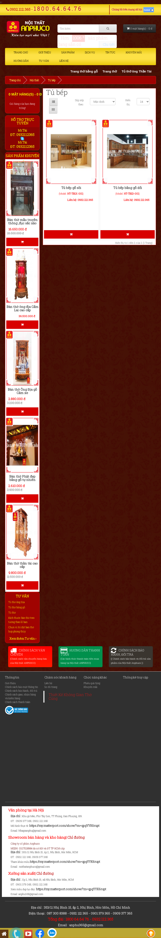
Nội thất (34, 80)
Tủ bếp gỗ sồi (71, 188)
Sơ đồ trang (50, 687)
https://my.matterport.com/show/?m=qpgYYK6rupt (64, 826)
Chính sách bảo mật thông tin (21, 687)
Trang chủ (21, 52)
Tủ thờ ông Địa (16, 602)
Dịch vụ (90, 52)
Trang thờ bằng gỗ (88, 71)
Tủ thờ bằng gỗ (16, 607)
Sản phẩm (67, 52)
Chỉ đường (76, 837)
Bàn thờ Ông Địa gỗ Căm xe (22, 391)
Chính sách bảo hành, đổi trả (21, 690)
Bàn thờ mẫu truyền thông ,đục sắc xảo (22, 221)
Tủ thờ (12, 612)
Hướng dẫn (21, 60)
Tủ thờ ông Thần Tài (141, 71)
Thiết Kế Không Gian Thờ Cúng (70, 696)
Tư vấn (44, 60)
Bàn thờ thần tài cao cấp (22, 565)
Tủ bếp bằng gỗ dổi (127, 188)
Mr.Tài (22, 130)
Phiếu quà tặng (92, 683)
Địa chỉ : (16, 816)
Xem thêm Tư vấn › (22, 639)
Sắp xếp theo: (79, 102)
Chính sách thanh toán (17, 702)
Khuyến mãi (134, 52)
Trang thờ (114, 71)
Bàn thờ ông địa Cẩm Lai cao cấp (22, 308)
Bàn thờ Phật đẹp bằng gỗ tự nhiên (22, 478)
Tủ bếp (51, 80)
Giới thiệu (45, 52)
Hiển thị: (127, 102)
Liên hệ (64, 60)
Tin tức (110, 52)
